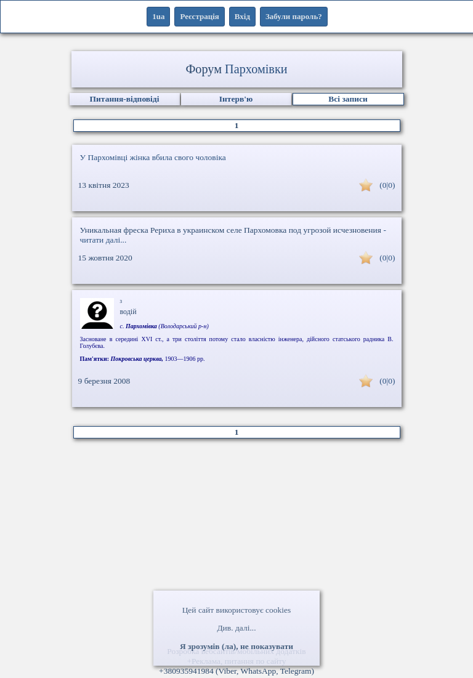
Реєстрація (199, 16)
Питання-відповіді (125, 98)
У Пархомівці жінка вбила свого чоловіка (153, 157)
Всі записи (347, 98)
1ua (158, 16)
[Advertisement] (236, 547)
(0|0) (387, 185)
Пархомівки (256, 69)
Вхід (242, 16)
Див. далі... (236, 627)
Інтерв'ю (236, 98)
